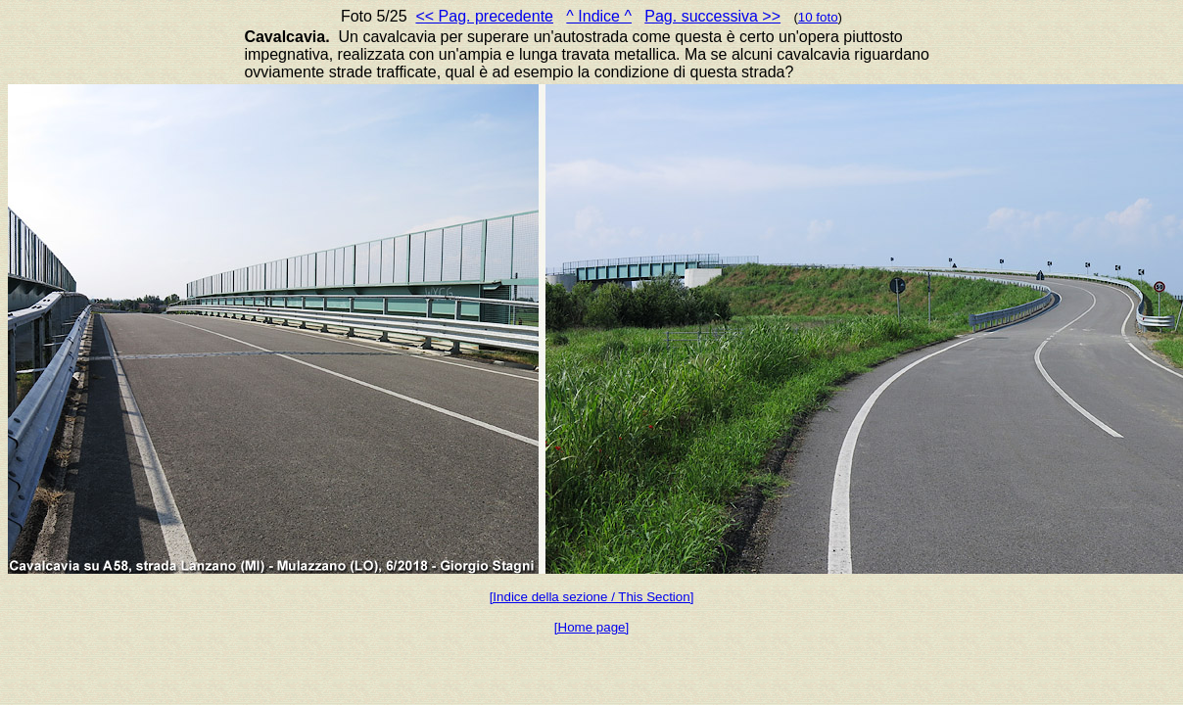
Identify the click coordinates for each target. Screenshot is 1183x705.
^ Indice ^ (599, 16)
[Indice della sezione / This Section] (592, 596)
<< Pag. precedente (484, 16)
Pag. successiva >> (712, 16)
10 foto (818, 17)
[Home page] (591, 627)
